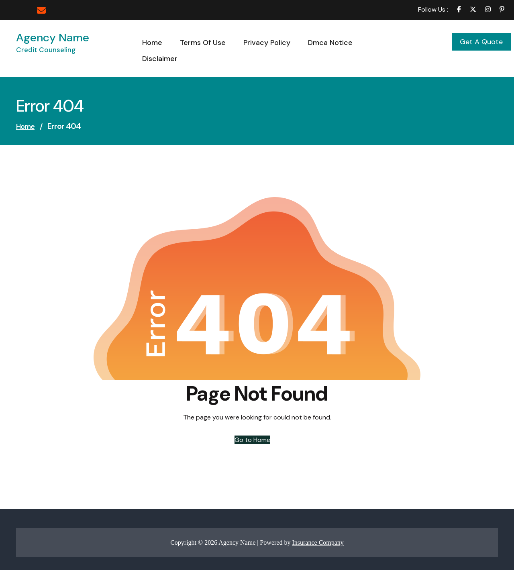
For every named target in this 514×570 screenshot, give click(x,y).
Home (25, 126)
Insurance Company (317, 542)
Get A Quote (481, 42)
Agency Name (52, 37)
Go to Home (252, 440)
